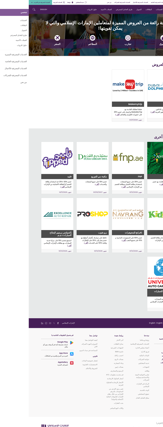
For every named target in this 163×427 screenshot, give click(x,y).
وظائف (118, 371)
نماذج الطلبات (89, 344)
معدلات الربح (90, 359)
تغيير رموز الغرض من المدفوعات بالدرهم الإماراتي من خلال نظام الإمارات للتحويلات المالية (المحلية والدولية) (86, 394)
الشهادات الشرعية (88, 348)
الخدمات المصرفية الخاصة (129, 2)
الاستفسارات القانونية (61, 365)
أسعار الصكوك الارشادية (86, 379)
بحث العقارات (89, 403)
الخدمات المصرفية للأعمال (111, 2)
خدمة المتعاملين (52, 2)
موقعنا (41, 2)
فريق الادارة (116, 352)
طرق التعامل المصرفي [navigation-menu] (95, 9)
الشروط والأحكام (63, 368)
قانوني (66, 356)
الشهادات (117, 367)
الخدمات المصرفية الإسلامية (111, 344)
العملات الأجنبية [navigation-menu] (77, 9)
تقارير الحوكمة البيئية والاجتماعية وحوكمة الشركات (113, 377)
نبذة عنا (117, 336)
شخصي (160, 2)
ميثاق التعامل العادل (113, 398)
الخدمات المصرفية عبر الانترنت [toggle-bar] (11, 2)
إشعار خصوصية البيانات (61, 361)
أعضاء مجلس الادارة (113, 348)
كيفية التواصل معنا (62, 340)
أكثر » (124, 112)
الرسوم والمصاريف (88, 371)
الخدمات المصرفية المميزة (147, 2)
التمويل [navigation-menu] (110, 9)
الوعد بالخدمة (115, 390)
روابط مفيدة (90, 336)
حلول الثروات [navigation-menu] (63, 9)
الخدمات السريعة (30, 2)
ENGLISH (14, 9)
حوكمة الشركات (114, 359)
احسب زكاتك (90, 355)
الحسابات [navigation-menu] (130, 9)
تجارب (99, 42)
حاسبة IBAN (90, 352)
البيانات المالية (115, 355)
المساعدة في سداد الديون (60, 350)
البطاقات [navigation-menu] (120, 9)
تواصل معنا (65, 336)
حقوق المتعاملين (114, 394)
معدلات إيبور (90, 367)
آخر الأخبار (91, 340)
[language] (129, 323)
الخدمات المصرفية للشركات (93, 2)
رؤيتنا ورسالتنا (115, 340)
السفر (28, 42)
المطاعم (63, 42)
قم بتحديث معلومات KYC (85, 375)
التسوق (134, 42)
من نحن (80, 2)
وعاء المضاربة (89, 363)
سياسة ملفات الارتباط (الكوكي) (139, 423)
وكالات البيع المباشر (88, 408)
